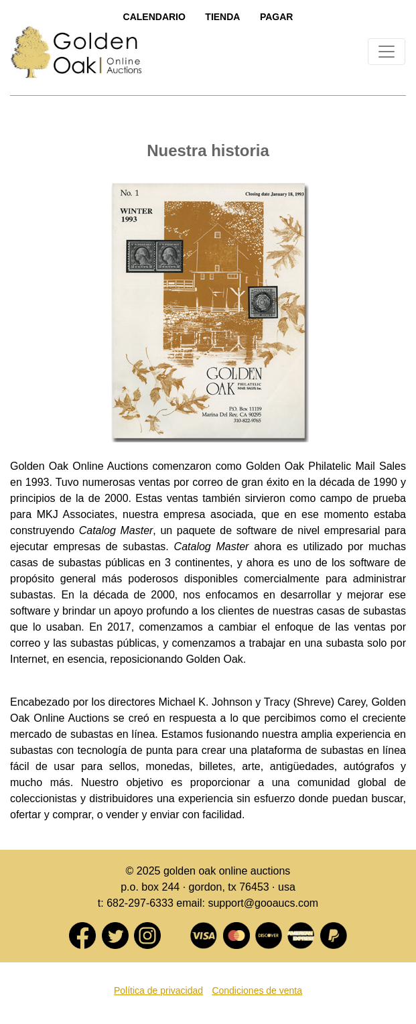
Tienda (222, 16)
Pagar (276, 16)
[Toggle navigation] (386, 51)
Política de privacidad (158, 990)
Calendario (154, 16)
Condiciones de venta (257, 990)
